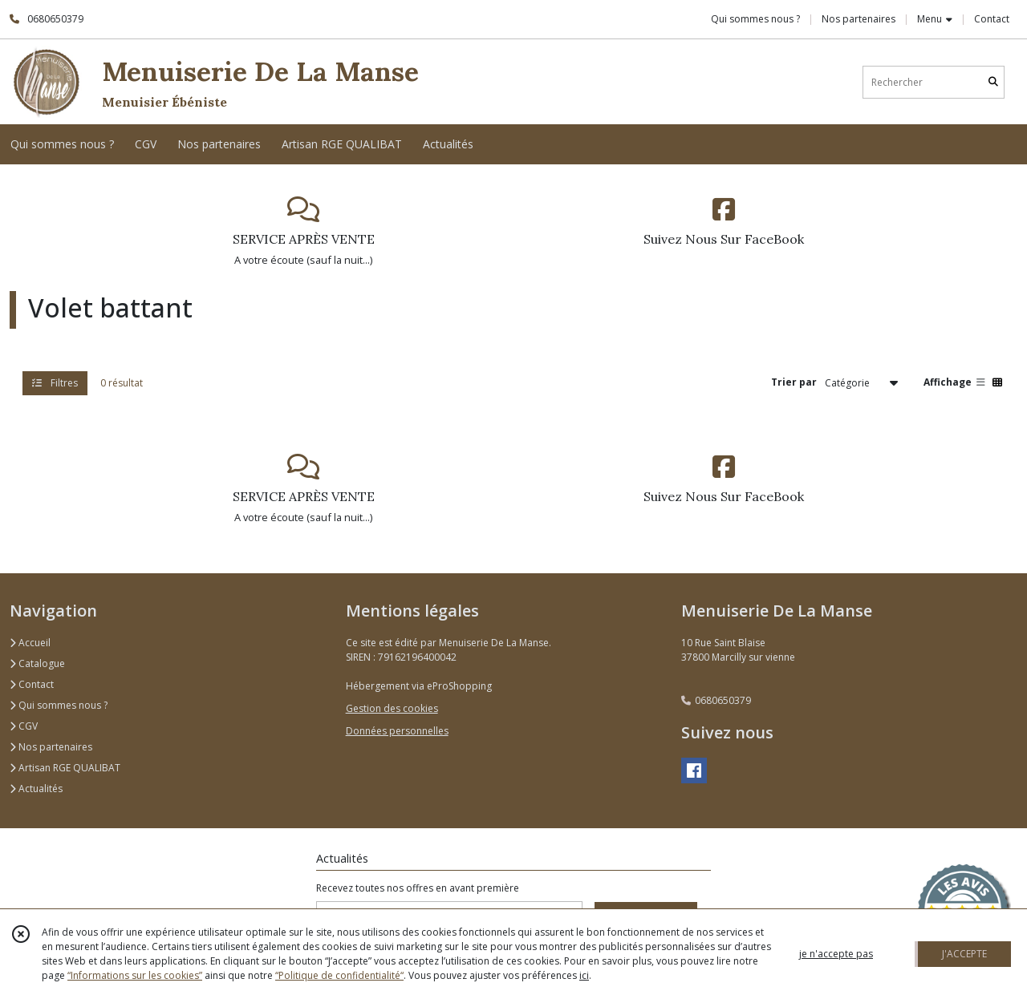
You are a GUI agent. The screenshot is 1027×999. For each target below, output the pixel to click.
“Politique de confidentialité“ (339, 975)
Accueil (30, 642)
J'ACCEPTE (964, 954)
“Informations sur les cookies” (134, 975)
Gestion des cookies (392, 708)
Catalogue (37, 663)
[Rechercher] (993, 82)
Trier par (794, 382)
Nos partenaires (51, 747)
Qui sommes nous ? (59, 705)
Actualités (36, 788)
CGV (24, 726)
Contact (991, 19)
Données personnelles (397, 731)
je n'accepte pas (836, 954)
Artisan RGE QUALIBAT (65, 768)
